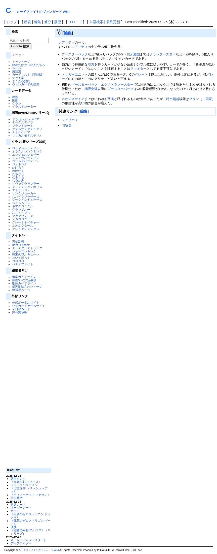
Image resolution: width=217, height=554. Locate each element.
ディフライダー (21, 543)
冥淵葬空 (17, 498)
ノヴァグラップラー (25, 183)
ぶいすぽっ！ (21, 257)
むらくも (18, 177)
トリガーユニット (75, 74)
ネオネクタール (22, 225)
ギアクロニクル (22, 206)
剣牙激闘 (133, 54)
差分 (47, 22)
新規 (27, 22)
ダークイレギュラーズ (27, 199)
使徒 (14, 527)
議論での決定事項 (24, 280)
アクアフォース (22, 216)
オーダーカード (21, 507)
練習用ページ (21, 289)
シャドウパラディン (25, 157)
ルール (16, 68)
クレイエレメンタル (25, 229)
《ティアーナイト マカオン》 (31, 494)
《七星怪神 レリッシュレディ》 (29, 489)
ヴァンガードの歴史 (25, 84)
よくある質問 (21, 81)
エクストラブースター (117, 84)
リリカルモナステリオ (27, 135)
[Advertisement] (28, 390)
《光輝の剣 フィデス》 (26, 481)
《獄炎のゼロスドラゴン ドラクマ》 (31, 515)
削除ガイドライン (24, 283)
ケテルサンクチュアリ (27, 129)
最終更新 (113, 22)
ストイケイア (21, 132)
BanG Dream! (21, 244)
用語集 (16, 71)
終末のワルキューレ (25, 254)
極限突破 (91, 89)
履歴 (57, 22)
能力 (91, 64)
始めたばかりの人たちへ (28, 65)
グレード (141, 74)
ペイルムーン (21, 203)
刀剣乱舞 (18, 241)
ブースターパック (75, 54)
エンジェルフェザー (25, 154)
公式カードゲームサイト (28, 305)
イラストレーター (24, 106)
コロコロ (18, 261)
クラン (16, 103)
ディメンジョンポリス (27, 186)
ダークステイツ (22, 122)
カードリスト (21, 74)
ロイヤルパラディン (25, 148)
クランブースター (163, 54)
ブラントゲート (22, 125)
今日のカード (21, 309)
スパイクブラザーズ (25, 196)
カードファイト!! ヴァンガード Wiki (43, 12)
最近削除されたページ (27, 286)
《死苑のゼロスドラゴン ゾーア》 (31, 522)
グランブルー (21, 209)
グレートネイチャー (25, 222)
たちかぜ (18, 174)
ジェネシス (19, 164)
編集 (37, 22)
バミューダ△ (21, 212)
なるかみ (18, 180)
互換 (110, 99)
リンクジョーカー (24, 193)
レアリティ (66, 42)
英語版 (37, 74)
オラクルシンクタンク (27, 151)
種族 (15, 97)
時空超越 (172, 99)
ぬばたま (18, 170)
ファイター (138, 69)
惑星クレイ (18, 478)
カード (15, 510)
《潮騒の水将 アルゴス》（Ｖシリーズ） (31, 532)
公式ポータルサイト (25, 302)
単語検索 (96, 22)
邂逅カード (18, 504)
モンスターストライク (27, 248)
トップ (11, 22)
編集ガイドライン (24, 276)
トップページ (21, 61)
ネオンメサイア (73, 99)
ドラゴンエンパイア (25, 119)
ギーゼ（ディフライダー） (29, 540)
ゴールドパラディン (25, 160)
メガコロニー (21, 219)
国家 (15, 100)
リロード (75, 22)
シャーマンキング (24, 251)
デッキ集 (18, 77)
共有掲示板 (19, 312)
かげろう (18, 167)
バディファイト (22, 264)
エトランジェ (21, 190)
